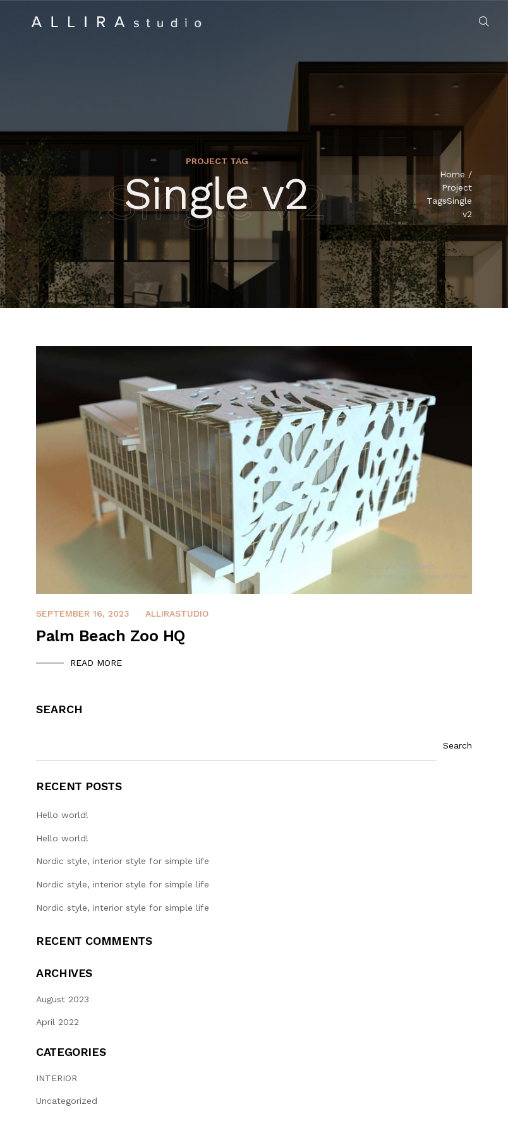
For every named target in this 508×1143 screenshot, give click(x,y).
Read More (96, 662)
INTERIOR (56, 1078)
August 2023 (62, 999)
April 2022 (57, 1021)
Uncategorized (66, 1100)
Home (452, 176)
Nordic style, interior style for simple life (122, 861)
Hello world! (62, 815)
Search (59, 709)
